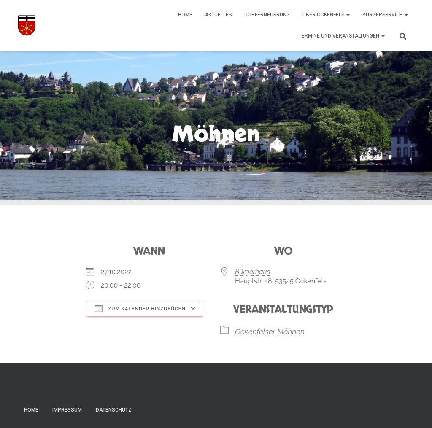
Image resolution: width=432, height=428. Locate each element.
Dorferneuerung (267, 15)
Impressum (67, 410)
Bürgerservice (385, 15)
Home (185, 15)
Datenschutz (114, 410)
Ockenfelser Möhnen (270, 331)
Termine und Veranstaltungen (342, 36)
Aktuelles (218, 15)
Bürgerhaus (252, 272)
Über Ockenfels (326, 15)
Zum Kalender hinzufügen (140, 308)
